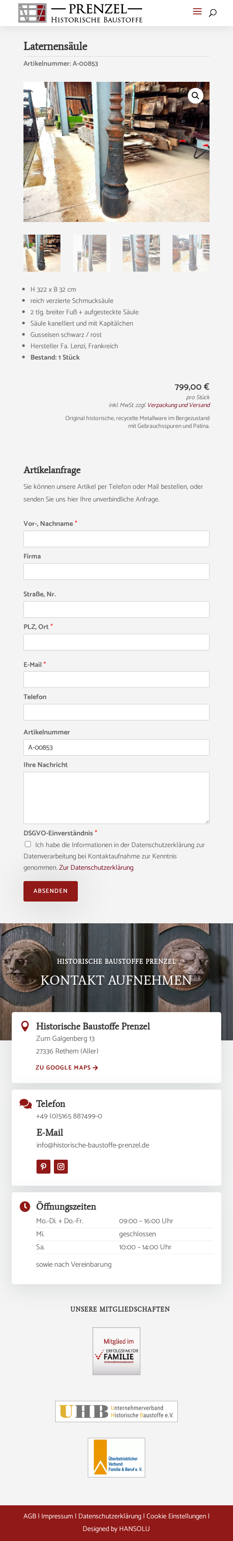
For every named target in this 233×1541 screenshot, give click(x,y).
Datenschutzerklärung (109, 1516)
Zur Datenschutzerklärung (96, 868)
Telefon (35, 697)
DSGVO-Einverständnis (60, 833)
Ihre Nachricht (45, 765)
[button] (197, 11)
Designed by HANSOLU (116, 1529)
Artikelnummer (46, 732)
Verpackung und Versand (178, 405)
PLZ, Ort (38, 627)
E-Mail (34, 665)
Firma (32, 557)
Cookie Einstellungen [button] (176, 1516)
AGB (29, 1516)
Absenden (50, 891)
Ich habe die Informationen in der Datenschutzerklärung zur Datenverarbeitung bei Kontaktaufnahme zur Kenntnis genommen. (114, 856)
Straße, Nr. (39, 594)
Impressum (57, 1516)
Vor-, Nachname (50, 524)
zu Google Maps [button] (63, 1068)
